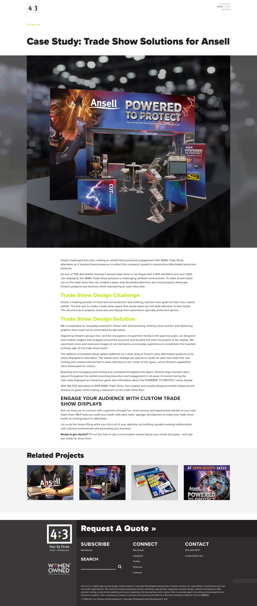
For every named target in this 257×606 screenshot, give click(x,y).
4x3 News (32, 24)
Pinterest (137, 567)
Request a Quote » (118, 528)
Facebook (138, 550)
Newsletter (86, 550)
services (113, 589)
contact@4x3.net (194, 556)
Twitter (136, 561)
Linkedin (137, 572)
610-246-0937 (192, 550)
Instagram (138, 556)
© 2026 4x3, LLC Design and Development (101, 599)
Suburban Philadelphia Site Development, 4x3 (145, 599)
